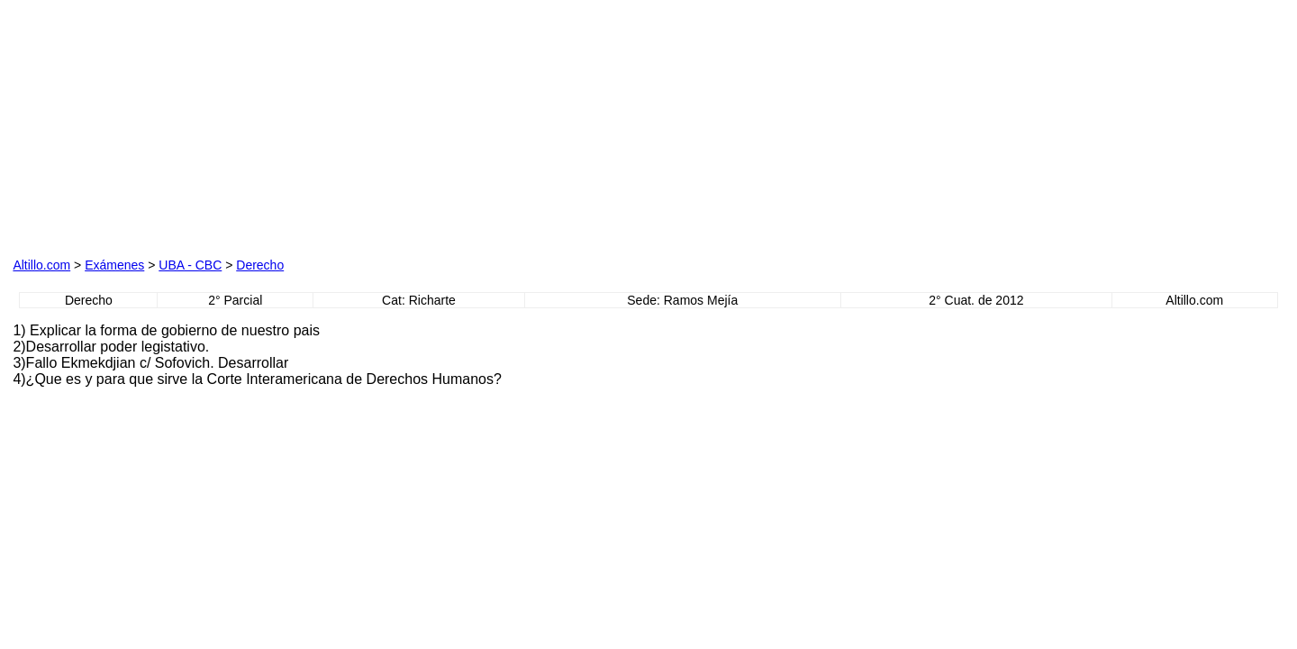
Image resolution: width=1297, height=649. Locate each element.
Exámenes (114, 265)
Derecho (260, 265)
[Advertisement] (218, 125)
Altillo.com (41, 265)
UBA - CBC (190, 265)
